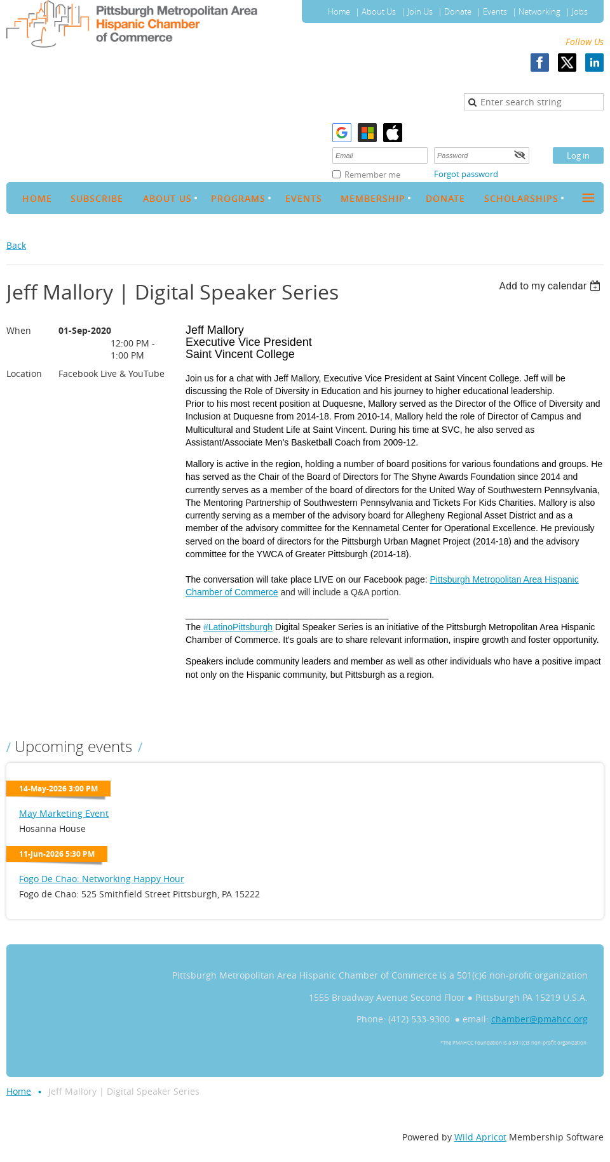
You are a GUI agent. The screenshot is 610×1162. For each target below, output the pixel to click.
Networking (539, 11)
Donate (457, 11)
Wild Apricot (480, 1137)
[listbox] (551, 286)
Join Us (420, 11)
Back (16, 245)
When (18, 330)
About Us (379, 11)
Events (495, 11)
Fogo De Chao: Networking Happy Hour (101, 879)
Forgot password (466, 174)
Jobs (580, 11)
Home (339, 11)
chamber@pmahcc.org (539, 1019)
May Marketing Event (64, 813)
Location (24, 373)
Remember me (372, 174)
